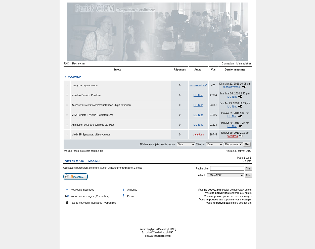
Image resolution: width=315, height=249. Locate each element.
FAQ (66, 63)
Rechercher (78, 63)
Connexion (228, 63)
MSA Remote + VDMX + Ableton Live (92, 115)
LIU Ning (198, 95)
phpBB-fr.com (164, 235)
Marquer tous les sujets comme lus (83, 151)
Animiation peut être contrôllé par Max (93, 124)
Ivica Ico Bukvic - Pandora (86, 95)
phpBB (153, 229)
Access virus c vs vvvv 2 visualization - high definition (101, 105)
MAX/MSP (74, 76)
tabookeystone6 (198, 85)
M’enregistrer (243, 63)
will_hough (163, 232)
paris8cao (198, 134)
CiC (153, 232)
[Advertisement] (157, 215)
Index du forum (74, 160)
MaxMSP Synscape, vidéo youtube (91, 134)
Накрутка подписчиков (85, 85)
